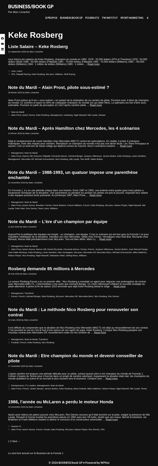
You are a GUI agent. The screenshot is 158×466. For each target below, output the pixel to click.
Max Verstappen (65, 252)
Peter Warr (20, 208)
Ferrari (48, 205)
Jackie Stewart (36, 388)
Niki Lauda (92, 115)
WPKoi (105, 462)
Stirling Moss (72, 255)
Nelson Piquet (120, 205)
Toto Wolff (84, 159)
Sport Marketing (132, 17)
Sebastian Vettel (57, 255)
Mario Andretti (79, 388)
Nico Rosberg (61, 159)
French (86, 205)
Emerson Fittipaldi (42, 156)
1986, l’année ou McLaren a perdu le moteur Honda (60, 401)
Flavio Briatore (59, 205)
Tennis (144, 388)
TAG (103, 429)
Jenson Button (109, 156)
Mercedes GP (27, 159)
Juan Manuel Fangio (138, 249)
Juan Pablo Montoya (17, 252)
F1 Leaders (31, 385)
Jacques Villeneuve (93, 156)
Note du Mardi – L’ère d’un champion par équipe (57, 221)
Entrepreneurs (17, 385)
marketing (68, 115)
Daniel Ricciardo (54, 249)
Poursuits (92, 17)
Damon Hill (27, 156)
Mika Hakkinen (140, 252)
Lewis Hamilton (139, 156)
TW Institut (110, 17)
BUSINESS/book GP (31, 6)
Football (14, 342)
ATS (13, 74)
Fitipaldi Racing (23, 74)
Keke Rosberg (38, 74)
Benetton (40, 205)
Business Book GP (71, 17)
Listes (19, 71)
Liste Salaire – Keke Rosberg (38, 46)
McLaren (50, 74)
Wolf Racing (69, 74)
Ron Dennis (31, 208)
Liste (13, 71)
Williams (59, 74)
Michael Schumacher (44, 159)
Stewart (102, 115)
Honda (47, 429)
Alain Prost (16, 115)
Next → (16, 441)
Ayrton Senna (28, 115)
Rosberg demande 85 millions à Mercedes (51, 268)
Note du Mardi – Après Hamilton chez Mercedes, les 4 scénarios (74, 128)
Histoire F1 (16, 426)
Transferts (29, 293)
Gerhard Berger (75, 156)
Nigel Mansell (80, 115)
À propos (51, 17)
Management (56, 115)
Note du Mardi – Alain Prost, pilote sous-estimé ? (58, 87)
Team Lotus (43, 208)
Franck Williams (74, 205)
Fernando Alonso (59, 156)
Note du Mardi (17, 112)
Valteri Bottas (96, 159)
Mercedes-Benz (104, 252)
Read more (93, 64)
